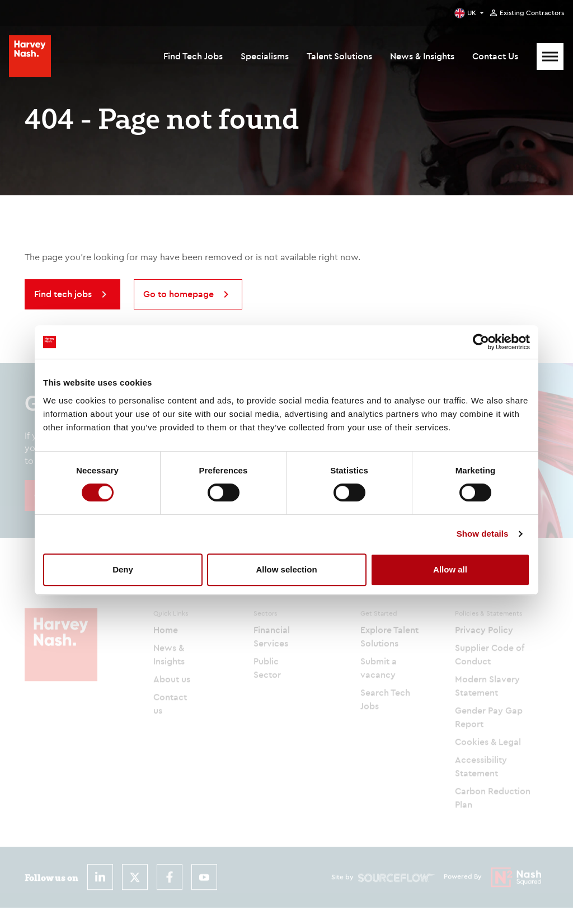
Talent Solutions (339, 56)
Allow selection (286, 569)
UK (471, 12)
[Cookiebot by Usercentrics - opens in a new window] (481, 342)
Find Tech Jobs (193, 56)
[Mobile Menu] (550, 57)
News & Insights (422, 56)
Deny (122, 569)
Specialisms (265, 56)
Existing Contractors (532, 13)
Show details (483, 533)
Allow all (450, 569)
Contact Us (495, 56)
